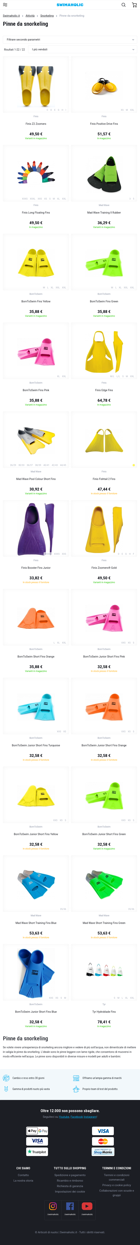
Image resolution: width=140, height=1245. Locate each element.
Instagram (90, 1117)
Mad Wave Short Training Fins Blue (36, 922)
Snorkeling (47, 15)
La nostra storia (23, 1180)
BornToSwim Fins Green (104, 301)
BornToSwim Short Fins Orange (35, 656)
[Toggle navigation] (5, 5)
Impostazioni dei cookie (70, 1191)
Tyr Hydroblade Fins (104, 1011)
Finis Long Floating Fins (36, 212)
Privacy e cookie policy (116, 1185)
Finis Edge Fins (104, 390)
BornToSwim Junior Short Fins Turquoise (36, 745)
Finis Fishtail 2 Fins (104, 479)
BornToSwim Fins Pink (36, 390)
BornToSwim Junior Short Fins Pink (104, 656)
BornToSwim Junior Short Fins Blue (36, 1011)
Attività (30, 15)
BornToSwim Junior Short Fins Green (104, 834)
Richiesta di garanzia (70, 1186)
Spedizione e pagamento (70, 1175)
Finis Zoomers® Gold (103, 567)
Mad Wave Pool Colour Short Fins (36, 479)
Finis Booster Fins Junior (36, 567)
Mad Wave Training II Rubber (104, 212)
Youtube (64, 1117)
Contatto (23, 1175)
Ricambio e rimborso (70, 1180)
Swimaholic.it (11, 15)
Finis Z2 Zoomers (36, 123)
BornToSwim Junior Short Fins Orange (104, 745)
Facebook (77, 1117)
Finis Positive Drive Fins (104, 123)
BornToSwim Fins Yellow (35, 301)
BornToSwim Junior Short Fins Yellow (36, 834)
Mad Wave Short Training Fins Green (104, 922)
